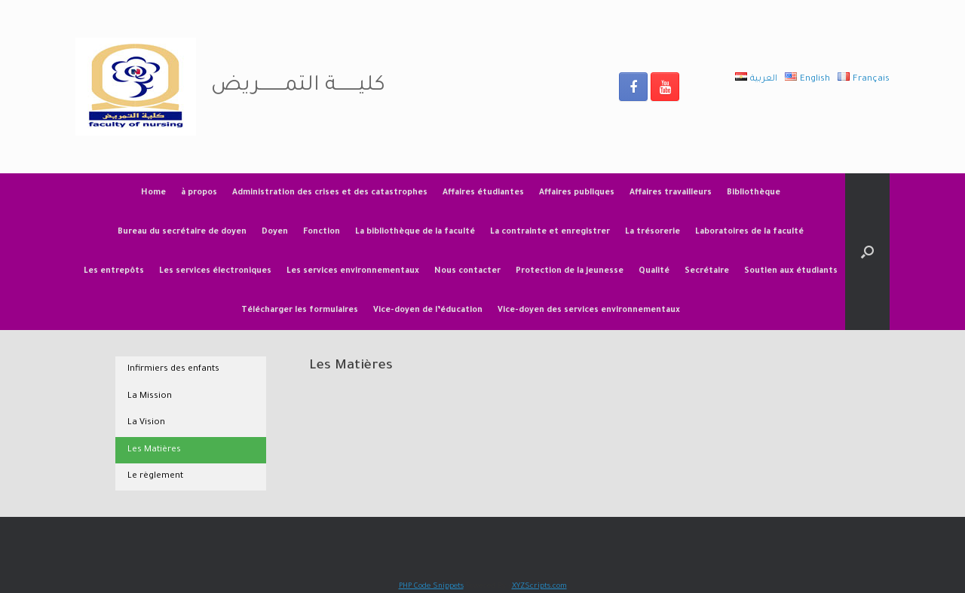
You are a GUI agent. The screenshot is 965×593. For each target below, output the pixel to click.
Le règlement (155, 476)
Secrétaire (707, 271)
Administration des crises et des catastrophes (329, 192)
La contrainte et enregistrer (550, 232)
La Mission (149, 397)
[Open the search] (867, 251)
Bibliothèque (753, 192)
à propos (199, 192)
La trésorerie (652, 232)
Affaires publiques (576, 192)
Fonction (321, 232)
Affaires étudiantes (483, 192)
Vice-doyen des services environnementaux (589, 310)
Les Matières (154, 450)
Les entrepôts (114, 271)
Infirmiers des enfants (173, 369)
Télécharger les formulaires (299, 310)
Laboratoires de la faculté (749, 232)
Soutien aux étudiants (791, 271)
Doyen (275, 232)
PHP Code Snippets (431, 586)
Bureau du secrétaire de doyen (182, 232)
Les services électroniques (215, 271)
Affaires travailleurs (671, 192)
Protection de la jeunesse (569, 271)
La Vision (146, 423)
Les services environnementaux (352, 271)
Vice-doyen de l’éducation (427, 310)
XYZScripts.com (539, 586)
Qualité (654, 271)
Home (153, 192)
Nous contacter (467, 271)
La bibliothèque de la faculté (415, 232)
